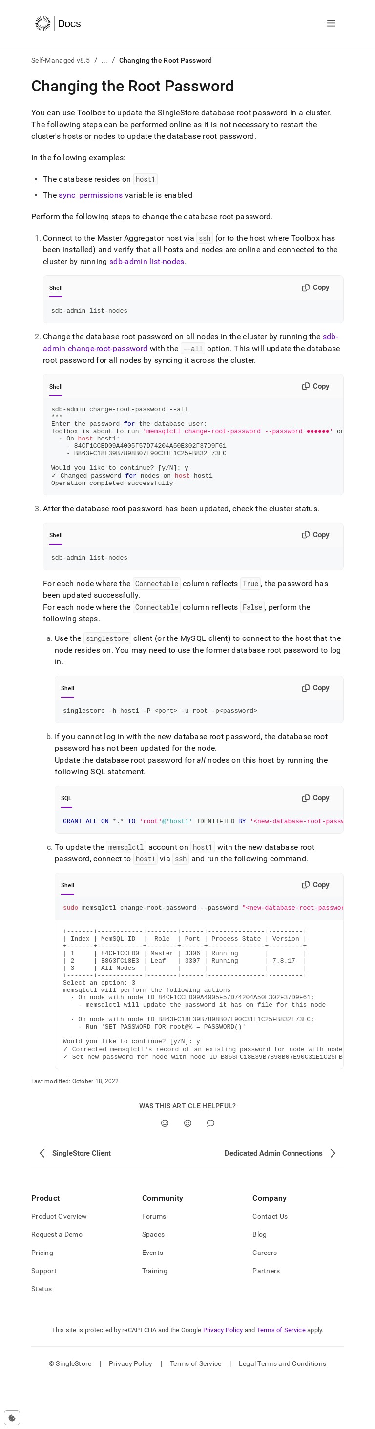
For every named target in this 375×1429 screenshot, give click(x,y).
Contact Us (270, 1265)
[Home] (58, 23)
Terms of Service (281, 1378)
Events (153, 1301)
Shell (55, 288)
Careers (264, 1301)
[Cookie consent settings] (12, 1417)
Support (44, 1319)
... (105, 60)
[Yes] (164, 1171)
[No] (187, 1171)
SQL (66, 818)
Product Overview (59, 1265)
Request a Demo (57, 1283)
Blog (259, 1283)
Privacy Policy (223, 1378)
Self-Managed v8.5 (60, 60)
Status (41, 1337)
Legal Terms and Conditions (282, 1412)
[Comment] (210, 1171)
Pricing (42, 1301)
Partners (266, 1319)
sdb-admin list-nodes (146, 261)
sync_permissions (91, 194)
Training (154, 1319)
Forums (154, 1265)
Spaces (153, 1283)
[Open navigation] (331, 23)
